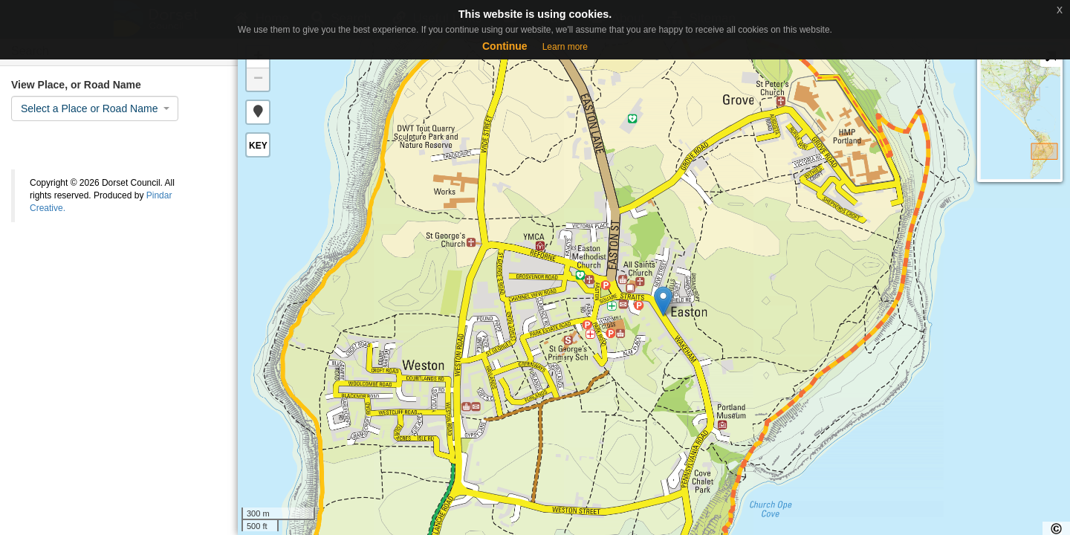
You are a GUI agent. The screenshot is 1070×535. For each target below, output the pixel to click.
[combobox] (94, 108)
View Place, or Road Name (76, 85)
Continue (505, 46)
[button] (258, 112)
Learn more (565, 47)
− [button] (258, 79)
